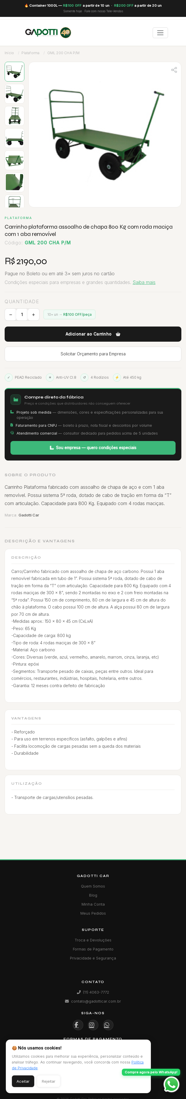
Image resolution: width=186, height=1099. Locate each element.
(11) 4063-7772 (93, 992)
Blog (93, 895)
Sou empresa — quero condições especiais (93, 447)
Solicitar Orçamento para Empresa (93, 353)
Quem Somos (93, 886)
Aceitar (23, 1081)
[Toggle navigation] (160, 32)
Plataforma (30, 53)
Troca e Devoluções (93, 940)
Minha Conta (93, 904)
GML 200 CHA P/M (63, 53)
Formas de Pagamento (93, 949)
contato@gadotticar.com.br (93, 1001)
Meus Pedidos (93, 913)
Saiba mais (144, 282)
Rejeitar (48, 1081)
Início (9, 53)
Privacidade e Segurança (93, 958)
